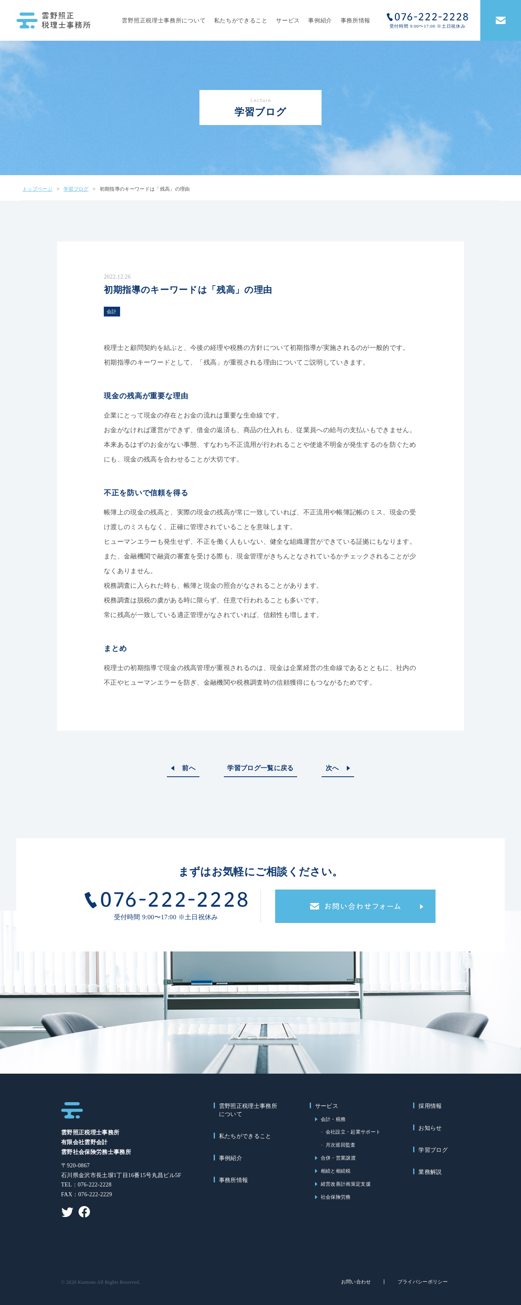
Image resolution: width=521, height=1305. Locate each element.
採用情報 (430, 1106)
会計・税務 (333, 1119)
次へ (332, 768)
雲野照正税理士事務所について (164, 21)
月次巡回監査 (341, 1145)
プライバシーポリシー (423, 1281)
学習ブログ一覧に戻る (260, 768)
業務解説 (430, 1172)
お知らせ (430, 1128)
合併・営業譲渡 (338, 1158)
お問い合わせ (356, 1281)
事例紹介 (320, 21)
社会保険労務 (336, 1197)
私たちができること (241, 21)
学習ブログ (433, 1150)
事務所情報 (356, 21)
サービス (288, 21)
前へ (188, 768)
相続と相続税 (336, 1171)
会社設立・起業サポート (353, 1132)
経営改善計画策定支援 (346, 1184)
